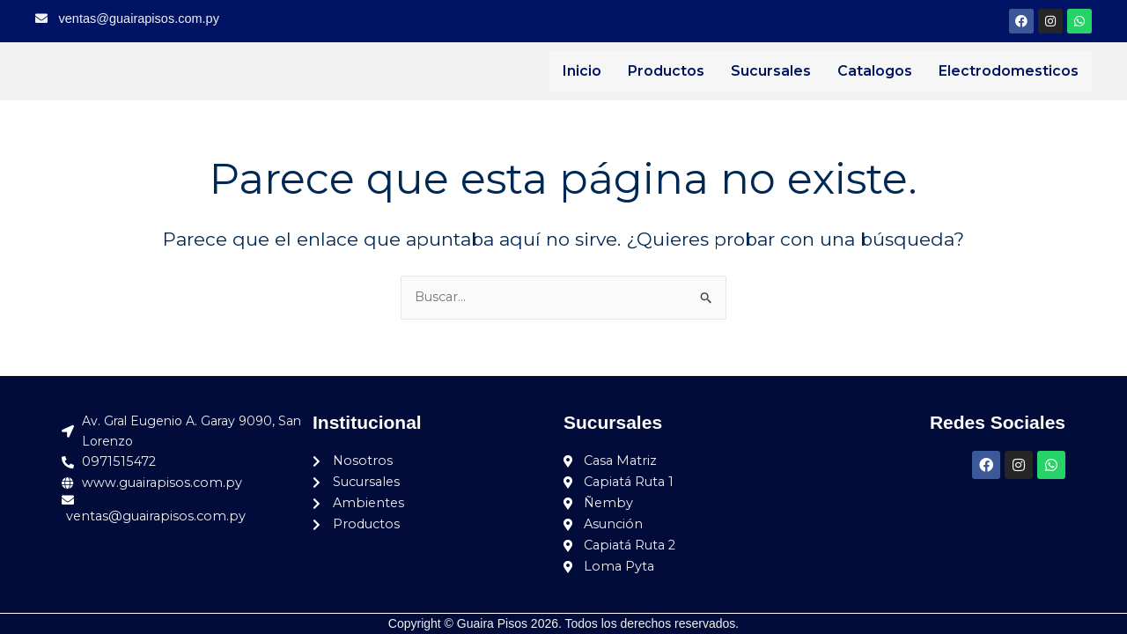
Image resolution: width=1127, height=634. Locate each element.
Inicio (582, 71)
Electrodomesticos (1009, 71)
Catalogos (874, 71)
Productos (666, 71)
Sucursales (771, 71)
